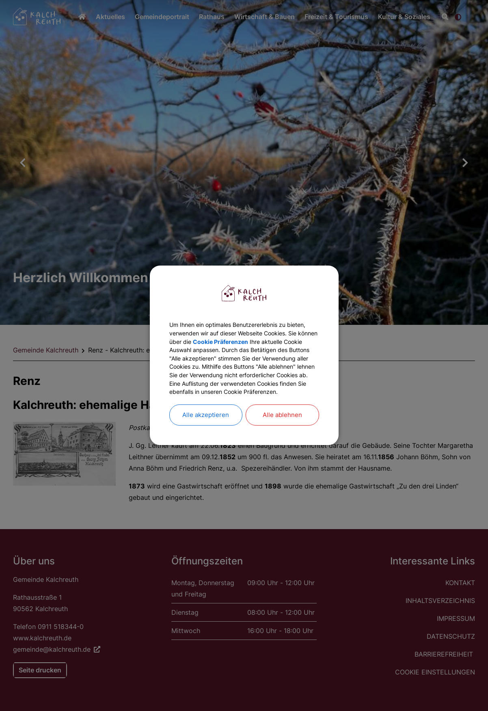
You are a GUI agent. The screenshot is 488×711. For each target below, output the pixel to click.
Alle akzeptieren (206, 431)
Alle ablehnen (282, 431)
